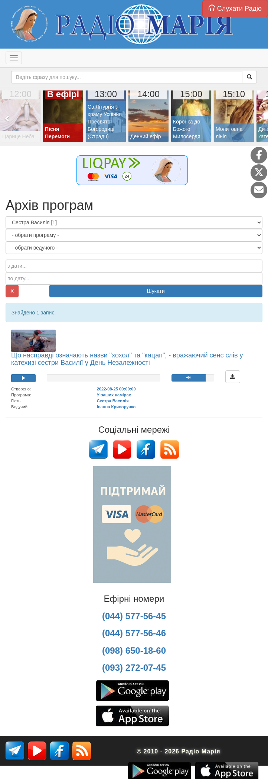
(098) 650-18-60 (134, 651)
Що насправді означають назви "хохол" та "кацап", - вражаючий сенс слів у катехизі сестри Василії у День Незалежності (127, 358)
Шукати (156, 291)
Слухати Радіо (235, 8)
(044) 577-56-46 (134, 633)
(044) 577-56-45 (134, 616)
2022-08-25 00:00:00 (116, 389)
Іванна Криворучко (116, 407)
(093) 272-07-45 (134, 668)
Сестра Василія (113, 401)
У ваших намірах (114, 395)
